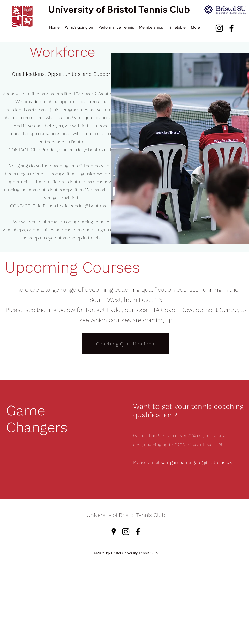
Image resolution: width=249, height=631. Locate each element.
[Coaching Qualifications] (125, 343)
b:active (32, 109)
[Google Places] (113, 531)
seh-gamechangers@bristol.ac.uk (196, 462)
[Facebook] (231, 28)
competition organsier (73, 173)
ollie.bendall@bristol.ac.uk (85, 149)
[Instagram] (219, 28)
